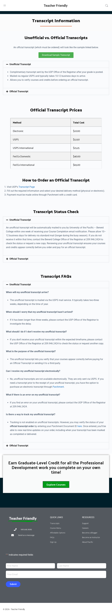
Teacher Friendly (56, 5)
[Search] (106, 5)
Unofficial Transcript (20, 64)
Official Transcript (18, 91)
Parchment (58, 386)
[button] (56, 64)
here (79, 426)
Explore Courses (56, 484)
